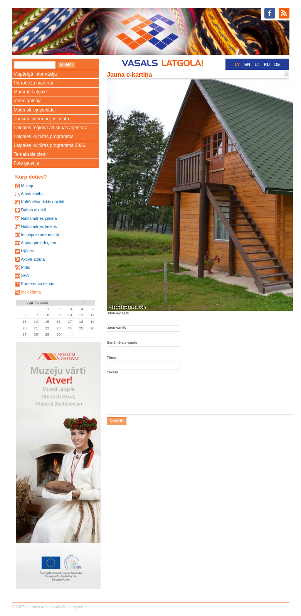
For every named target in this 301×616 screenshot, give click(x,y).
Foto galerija (26, 163)
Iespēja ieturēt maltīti (40, 234)
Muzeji (27, 185)
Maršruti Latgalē (30, 92)
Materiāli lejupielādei (35, 110)
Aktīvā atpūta (33, 259)
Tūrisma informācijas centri (41, 119)
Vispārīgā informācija (35, 74)
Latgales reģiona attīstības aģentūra (50, 127)
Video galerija (28, 100)
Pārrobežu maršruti (33, 83)
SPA (25, 275)
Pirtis (25, 267)
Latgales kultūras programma (44, 136)
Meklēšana (31, 292)
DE (277, 64)
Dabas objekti (33, 210)
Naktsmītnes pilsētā (39, 218)
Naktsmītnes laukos (39, 226)
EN (247, 64)
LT (257, 64)
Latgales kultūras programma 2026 (49, 145)
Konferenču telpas (37, 283)
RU (267, 64)
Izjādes (27, 250)
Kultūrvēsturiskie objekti (42, 201)
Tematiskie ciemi (31, 154)
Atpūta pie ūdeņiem (38, 242)
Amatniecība (32, 193)
